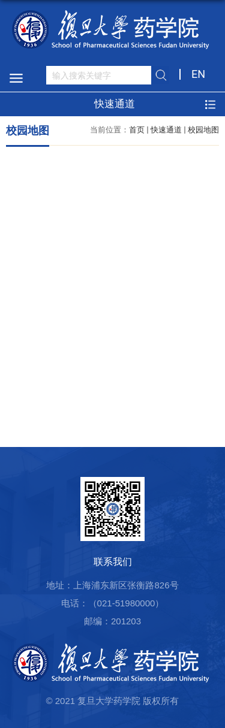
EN (198, 74)
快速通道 (166, 129)
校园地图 (203, 129)
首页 (137, 129)
